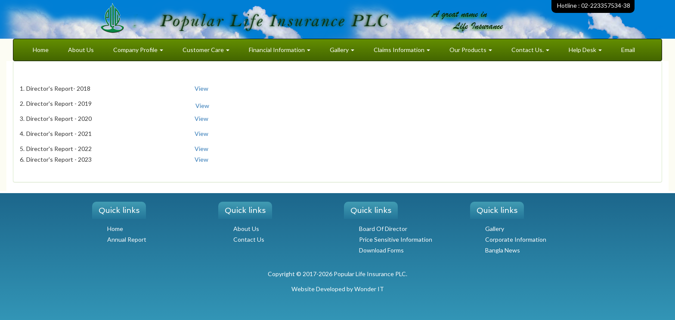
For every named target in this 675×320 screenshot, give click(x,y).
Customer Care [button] (206, 49)
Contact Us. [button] (530, 49)
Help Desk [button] (585, 49)
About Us (81, 49)
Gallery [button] (342, 49)
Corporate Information (515, 239)
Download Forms (381, 250)
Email (628, 49)
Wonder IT (369, 288)
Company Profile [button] (138, 49)
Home (41, 49)
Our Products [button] (470, 49)
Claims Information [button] (402, 49)
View (201, 88)
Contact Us (248, 239)
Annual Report (126, 239)
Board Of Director (383, 228)
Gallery (494, 228)
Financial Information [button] (279, 49)
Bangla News (502, 250)
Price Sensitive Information (395, 239)
